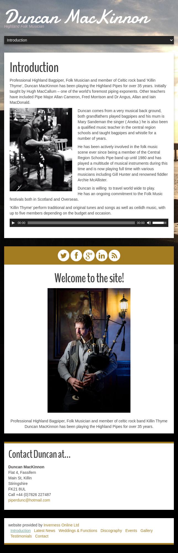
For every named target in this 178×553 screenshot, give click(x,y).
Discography (111, 530)
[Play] (13, 223)
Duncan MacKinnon (76, 16)
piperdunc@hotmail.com (29, 500)
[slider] (81, 222)
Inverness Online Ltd (61, 525)
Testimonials (21, 536)
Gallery (146, 530)
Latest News (44, 530)
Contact (41, 536)
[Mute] (149, 223)
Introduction (21, 530)
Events (131, 530)
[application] (89, 223)
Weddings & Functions (78, 530)
